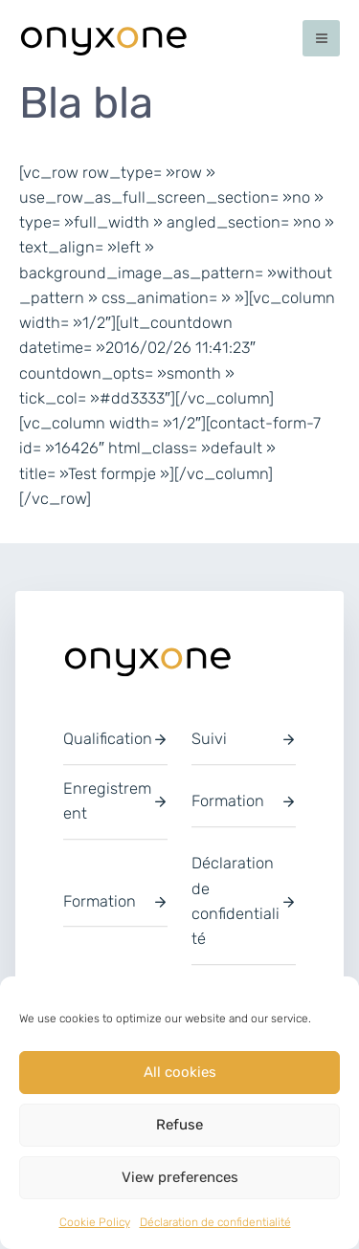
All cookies (180, 1072)
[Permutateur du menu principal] (321, 38)
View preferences (180, 1177)
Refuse (179, 1124)
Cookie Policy (94, 1222)
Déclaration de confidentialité (215, 1222)
